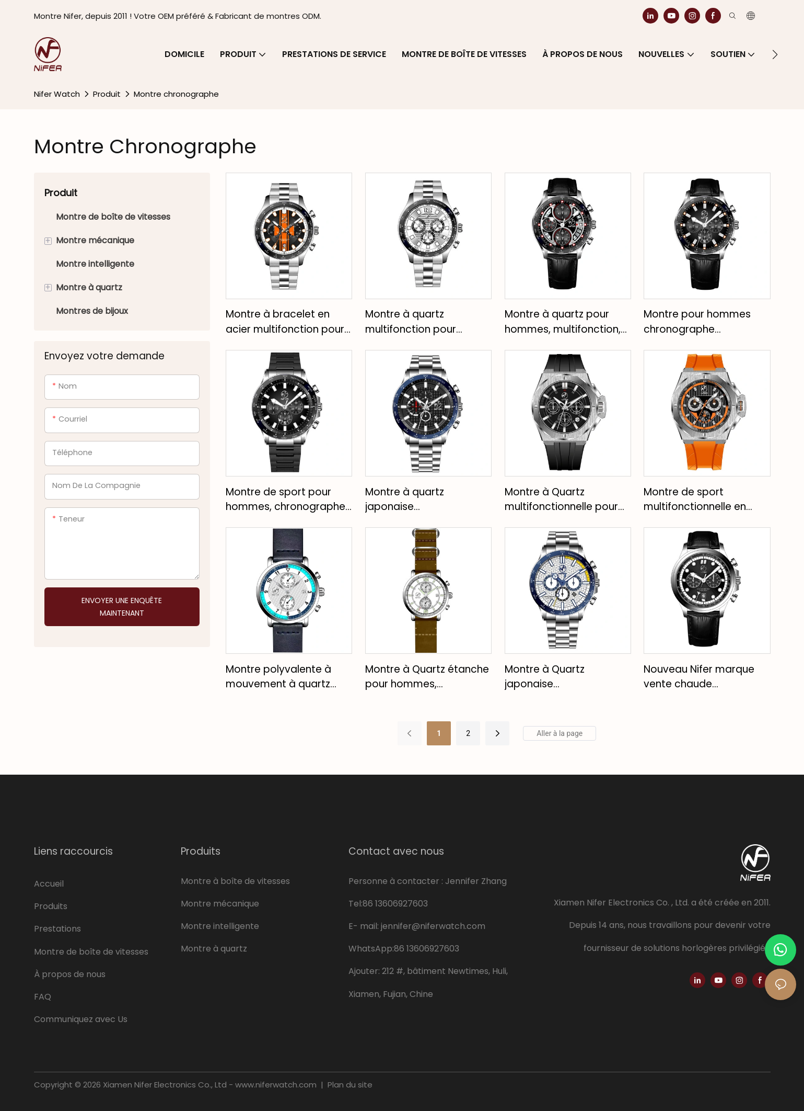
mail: (370, 926)
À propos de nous (70, 974)
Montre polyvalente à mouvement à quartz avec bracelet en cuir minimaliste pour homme (287, 677)
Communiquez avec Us (80, 1019)
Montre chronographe (176, 93)
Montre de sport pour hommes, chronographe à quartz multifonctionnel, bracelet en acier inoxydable (288, 500)
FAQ (42, 997)
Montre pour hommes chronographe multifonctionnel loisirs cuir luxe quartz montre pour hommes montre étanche (700, 322)
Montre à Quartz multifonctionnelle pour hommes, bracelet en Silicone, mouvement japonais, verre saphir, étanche (561, 500)
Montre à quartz (214, 949)
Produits (50, 906)
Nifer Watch (57, 93)
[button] (775, 54)
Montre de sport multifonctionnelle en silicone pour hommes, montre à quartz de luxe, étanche (703, 500)
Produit (107, 93)
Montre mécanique (220, 904)
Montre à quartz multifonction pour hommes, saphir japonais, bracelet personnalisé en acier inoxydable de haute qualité (428, 322)
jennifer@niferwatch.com (433, 926)
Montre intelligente (220, 926)
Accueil (49, 884)
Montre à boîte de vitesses (235, 881)
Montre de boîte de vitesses (92, 952)
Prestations (57, 929)
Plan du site (348, 1084)
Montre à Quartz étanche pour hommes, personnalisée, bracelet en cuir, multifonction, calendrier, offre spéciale (427, 677)
